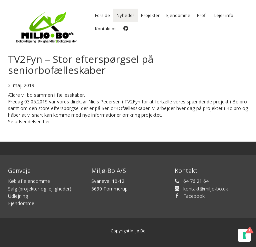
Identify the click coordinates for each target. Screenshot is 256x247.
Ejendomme (178, 15)
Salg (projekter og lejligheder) (39, 188)
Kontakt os (106, 29)
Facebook (194, 196)
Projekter (150, 15)
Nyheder (125, 15)
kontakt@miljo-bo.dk (205, 188)
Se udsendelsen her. (29, 121)
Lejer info (223, 15)
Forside (102, 15)
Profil (202, 15)
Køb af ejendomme (29, 181)
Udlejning (18, 196)
